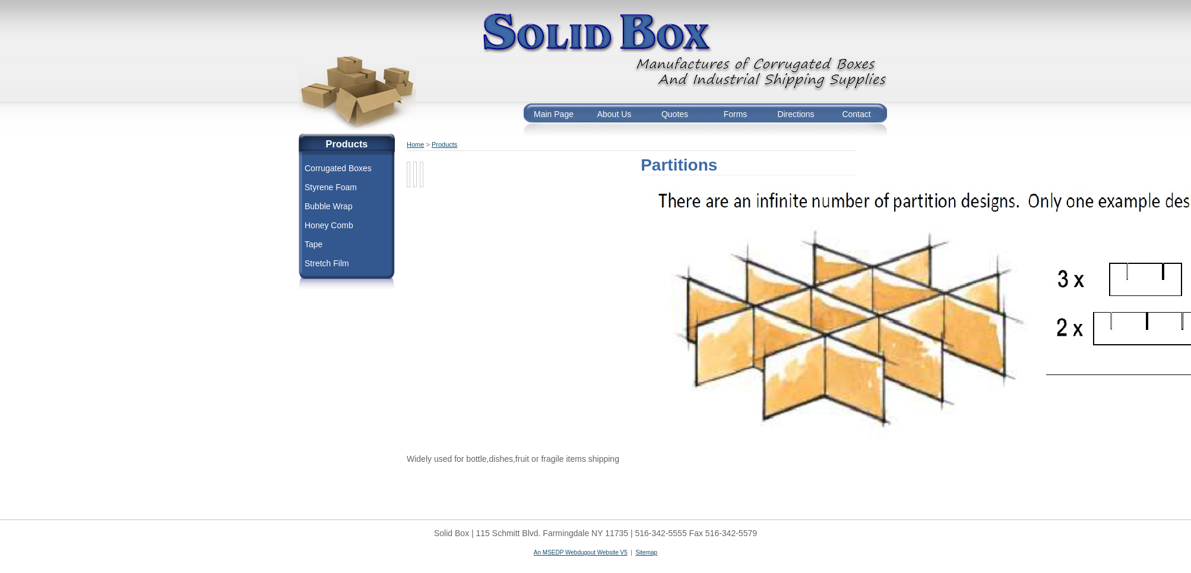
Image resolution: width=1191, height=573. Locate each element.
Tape (313, 244)
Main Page (554, 114)
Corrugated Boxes (338, 168)
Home (415, 144)
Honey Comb (329, 225)
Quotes (674, 114)
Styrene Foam (331, 187)
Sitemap (646, 552)
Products (444, 144)
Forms (735, 114)
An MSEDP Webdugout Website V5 (581, 552)
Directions (795, 114)
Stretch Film (327, 263)
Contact (856, 114)
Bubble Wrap (329, 206)
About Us (614, 114)
